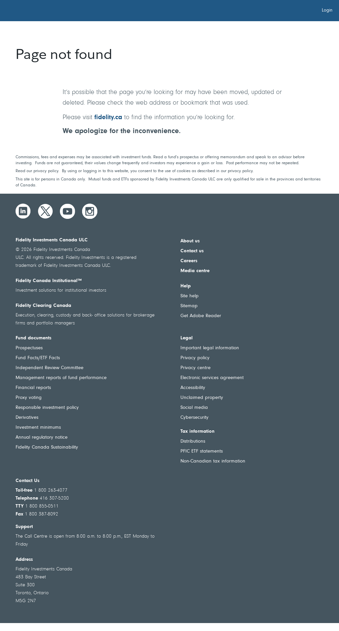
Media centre (195, 270)
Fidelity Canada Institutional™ (49, 280)
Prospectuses (29, 348)
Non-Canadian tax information (212, 461)
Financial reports (33, 387)
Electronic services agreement (212, 377)
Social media (194, 407)
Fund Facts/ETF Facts (38, 358)
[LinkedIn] (23, 211)
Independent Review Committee (49, 367)
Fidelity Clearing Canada (43, 305)
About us (190, 241)
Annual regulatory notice (42, 437)
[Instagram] (89, 211)
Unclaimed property (201, 397)
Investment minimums (38, 427)
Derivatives (27, 417)
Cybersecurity (194, 417)
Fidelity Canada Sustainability (47, 447)
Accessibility (192, 387)
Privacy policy (195, 358)
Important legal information (209, 348)
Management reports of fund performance (61, 377)
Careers (188, 261)
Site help (189, 296)
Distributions (192, 441)
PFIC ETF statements (201, 451)
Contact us (192, 251)
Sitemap (189, 306)
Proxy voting (29, 397)
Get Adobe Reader (200, 316)
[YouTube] (67, 211)
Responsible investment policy (47, 407)
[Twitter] (45, 211)
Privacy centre (195, 367)
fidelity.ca (108, 117)
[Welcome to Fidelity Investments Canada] (42, 12)
